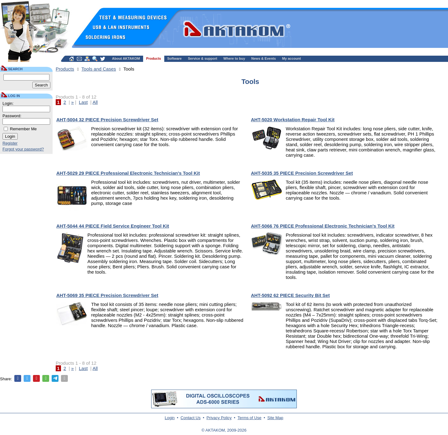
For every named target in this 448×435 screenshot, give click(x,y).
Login (170, 417)
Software (174, 58)
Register (9, 143)
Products (153, 58)
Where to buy (234, 58)
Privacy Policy (219, 417)
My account (291, 58)
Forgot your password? (23, 149)
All (95, 102)
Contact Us (190, 417)
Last (83, 102)
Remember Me (23, 129)
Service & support (202, 58)
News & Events (263, 58)
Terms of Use (250, 417)
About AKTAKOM (126, 58)
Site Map (275, 417)
